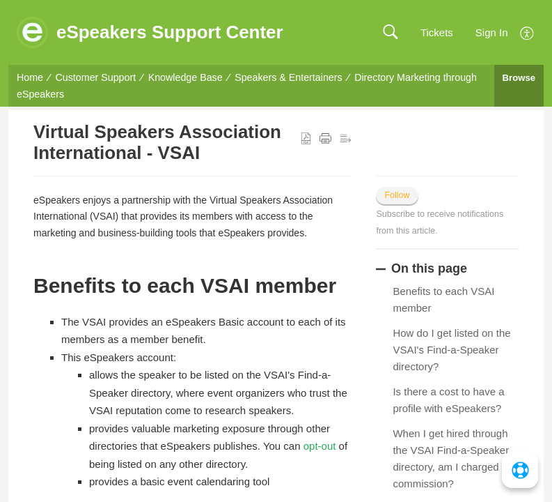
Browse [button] (519, 78)
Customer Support (96, 77)
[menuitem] (527, 32)
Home (30, 77)
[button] (390, 32)
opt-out (319, 446)
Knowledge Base (185, 77)
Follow (396, 195)
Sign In (491, 32)
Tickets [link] (436, 32)
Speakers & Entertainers (288, 77)
